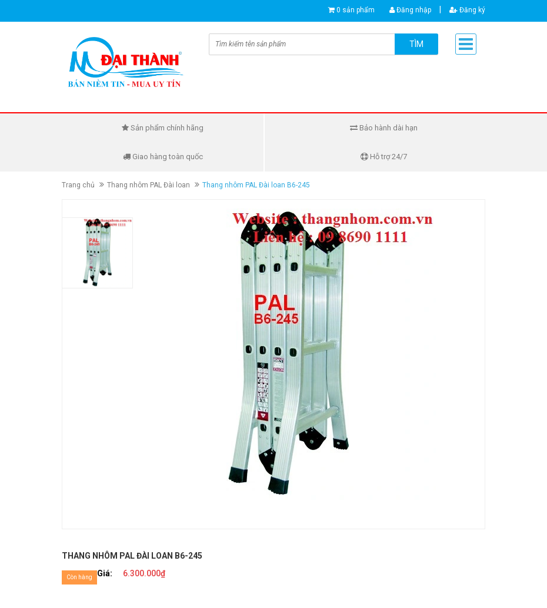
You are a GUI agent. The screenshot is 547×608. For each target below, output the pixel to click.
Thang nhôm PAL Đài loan (148, 185)
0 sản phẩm (355, 10)
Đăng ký (467, 10)
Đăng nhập (410, 10)
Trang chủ (78, 185)
